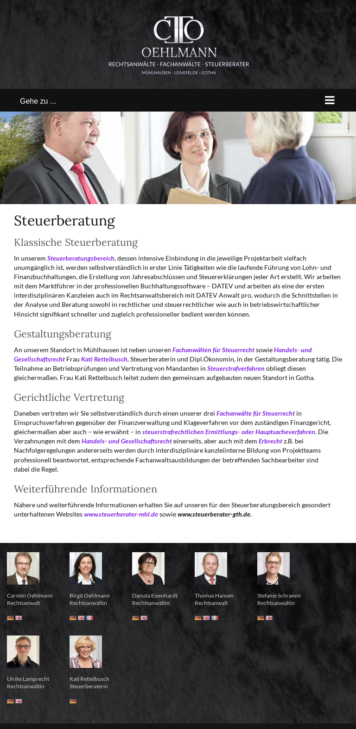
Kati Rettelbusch (89, 678)
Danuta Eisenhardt (155, 595)
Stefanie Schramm (279, 595)
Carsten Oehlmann (30, 595)
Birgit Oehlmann (90, 595)
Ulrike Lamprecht (28, 678)
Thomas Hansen (214, 595)
